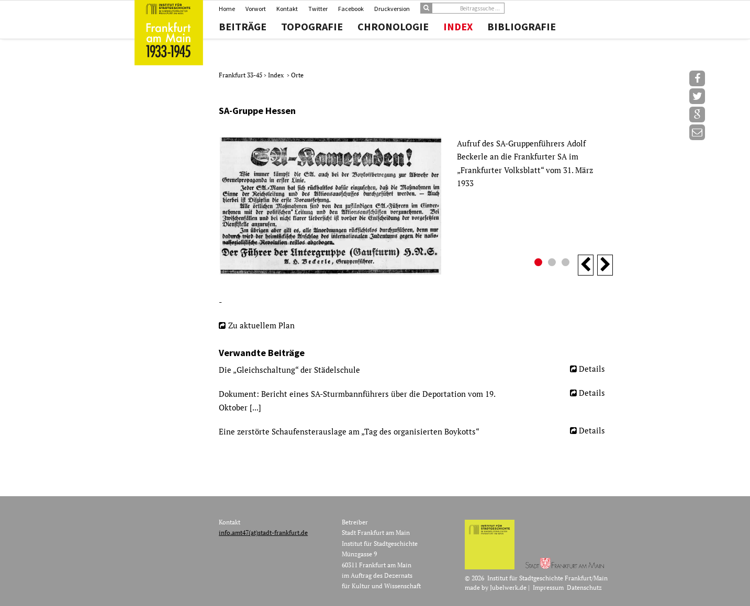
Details (592, 368)
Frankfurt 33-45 (241, 75)
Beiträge (242, 26)
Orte (297, 75)
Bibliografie (521, 26)
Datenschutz (584, 587)
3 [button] (567, 263)
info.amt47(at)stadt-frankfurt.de (263, 532)
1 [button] (539, 263)
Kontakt (287, 9)
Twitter (318, 9)
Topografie (312, 26)
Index (458, 26)
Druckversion (392, 9)
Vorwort (255, 9)
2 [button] (553, 263)
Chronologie (393, 26)
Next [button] (605, 265)
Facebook (351, 9)
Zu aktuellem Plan (261, 325)
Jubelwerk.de (508, 587)
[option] (416, 206)
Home (227, 9)
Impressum (548, 587)
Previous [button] (586, 265)
